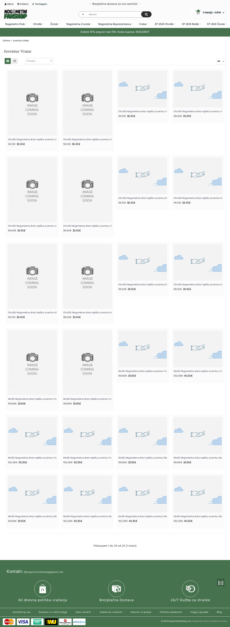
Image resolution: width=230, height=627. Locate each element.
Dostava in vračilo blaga (53, 612)
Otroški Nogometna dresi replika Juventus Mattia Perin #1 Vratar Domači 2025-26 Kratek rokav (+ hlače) (142, 198)
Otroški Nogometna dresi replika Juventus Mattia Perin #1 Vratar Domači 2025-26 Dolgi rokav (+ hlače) (87, 313)
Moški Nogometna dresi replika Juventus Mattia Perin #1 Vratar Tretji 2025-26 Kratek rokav (32, 516)
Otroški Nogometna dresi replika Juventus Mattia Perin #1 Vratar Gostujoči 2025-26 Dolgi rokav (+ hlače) (142, 285)
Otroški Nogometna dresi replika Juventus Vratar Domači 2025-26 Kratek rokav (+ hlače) (32, 140)
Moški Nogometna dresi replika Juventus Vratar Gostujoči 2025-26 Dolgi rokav (32, 458)
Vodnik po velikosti (111, 612)
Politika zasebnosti (171, 612)
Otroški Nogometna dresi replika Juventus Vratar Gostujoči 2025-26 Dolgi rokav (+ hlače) (32, 226)
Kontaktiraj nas (21, 612)
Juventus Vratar (21, 40)
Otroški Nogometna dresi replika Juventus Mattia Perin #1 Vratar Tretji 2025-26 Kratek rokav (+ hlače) (32, 313)
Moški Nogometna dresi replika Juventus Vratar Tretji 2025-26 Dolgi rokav (87, 458)
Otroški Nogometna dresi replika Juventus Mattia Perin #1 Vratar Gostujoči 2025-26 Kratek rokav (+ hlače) (198, 198)
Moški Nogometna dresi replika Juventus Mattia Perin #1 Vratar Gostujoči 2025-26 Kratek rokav (198, 458)
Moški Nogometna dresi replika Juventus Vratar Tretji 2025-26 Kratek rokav (142, 371)
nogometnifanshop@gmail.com (43, 572)
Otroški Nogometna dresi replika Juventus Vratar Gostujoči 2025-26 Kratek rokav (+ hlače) (87, 140)
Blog (219, 612)
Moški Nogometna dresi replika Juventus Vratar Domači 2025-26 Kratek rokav (32, 399)
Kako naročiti (83, 612)
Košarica (24, 4)
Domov (6, 40)
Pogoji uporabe (199, 612)
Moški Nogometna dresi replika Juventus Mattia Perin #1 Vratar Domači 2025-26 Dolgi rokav (87, 516)
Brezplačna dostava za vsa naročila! (114, 4)
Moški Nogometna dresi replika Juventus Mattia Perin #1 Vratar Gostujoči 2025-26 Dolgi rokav (142, 516)
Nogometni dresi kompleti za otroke (209, 621)
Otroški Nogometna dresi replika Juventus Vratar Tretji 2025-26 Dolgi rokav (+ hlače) (87, 226)
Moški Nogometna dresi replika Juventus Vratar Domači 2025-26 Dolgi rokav (198, 371)
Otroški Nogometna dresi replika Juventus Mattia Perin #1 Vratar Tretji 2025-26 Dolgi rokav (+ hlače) (198, 285)
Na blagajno (41, 4)
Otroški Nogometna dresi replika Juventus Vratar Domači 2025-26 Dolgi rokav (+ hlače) (198, 112)
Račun (10, 4)
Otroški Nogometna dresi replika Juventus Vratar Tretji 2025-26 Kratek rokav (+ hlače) (142, 112)
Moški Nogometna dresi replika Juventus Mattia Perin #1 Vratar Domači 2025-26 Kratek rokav (142, 458)
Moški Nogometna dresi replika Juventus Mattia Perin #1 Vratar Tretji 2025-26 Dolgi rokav (198, 516)
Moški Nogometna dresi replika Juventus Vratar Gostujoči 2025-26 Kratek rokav (87, 399)
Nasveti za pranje (141, 612)
